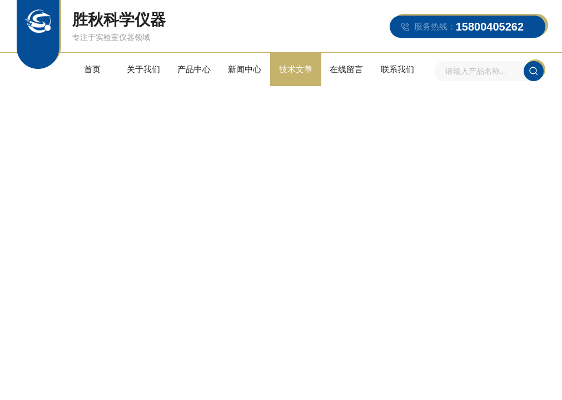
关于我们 (143, 69)
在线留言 (346, 69)
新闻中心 (244, 69)
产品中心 (194, 69)
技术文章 (295, 69)
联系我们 (397, 69)
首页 (92, 69)
